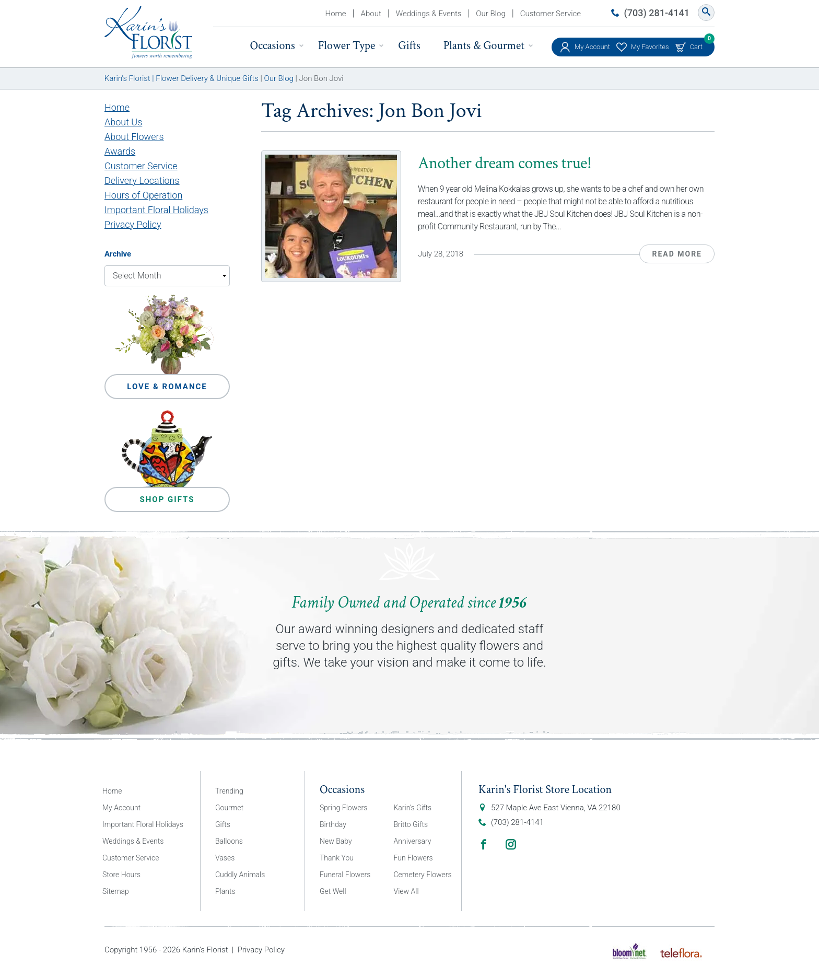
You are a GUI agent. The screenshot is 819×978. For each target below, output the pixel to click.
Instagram (511, 844)
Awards (119, 151)
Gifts (409, 45)
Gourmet (229, 808)
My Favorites (650, 47)
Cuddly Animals (240, 874)
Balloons (229, 841)
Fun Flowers (413, 858)
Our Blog (490, 13)
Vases (225, 858)
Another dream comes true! (504, 163)
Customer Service (550, 13)
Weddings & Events (429, 13)
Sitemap (115, 891)
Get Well (333, 891)
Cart (696, 44)
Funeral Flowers (345, 874)
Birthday (333, 824)
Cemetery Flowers (423, 874)
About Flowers (134, 136)
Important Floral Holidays (156, 209)
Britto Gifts (411, 824)
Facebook (483, 844)
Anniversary (412, 841)
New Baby (336, 841)
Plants (225, 891)
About (371, 13)
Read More (677, 254)
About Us (123, 122)
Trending (229, 791)
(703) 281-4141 (656, 12)
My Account (592, 47)
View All (406, 891)
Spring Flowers (343, 808)
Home (335, 13)
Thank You (337, 858)
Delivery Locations (142, 180)
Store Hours (121, 874)
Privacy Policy (132, 224)
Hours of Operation (143, 195)
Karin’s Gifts (413, 808)
